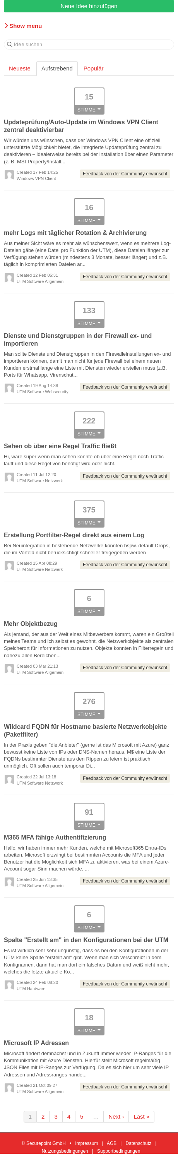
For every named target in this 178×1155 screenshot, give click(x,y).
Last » (141, 1116)
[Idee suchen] (89, 44)
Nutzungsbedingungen (65, 1151)
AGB (111, 1143)
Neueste (20, 68)
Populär (94, 68)
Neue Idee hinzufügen (89, 6)
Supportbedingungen (118, 1151)
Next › (116, 1116)
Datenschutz (138, 1143)
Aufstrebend (57, 68)
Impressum (86, 1143)
